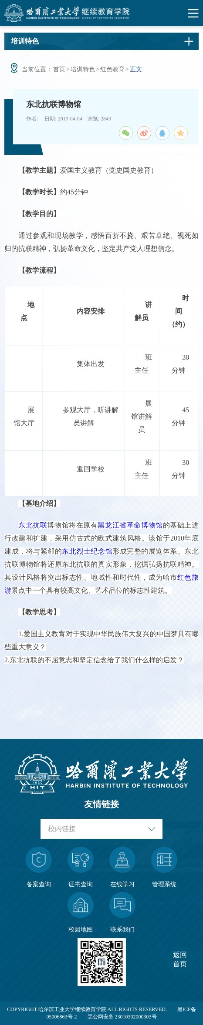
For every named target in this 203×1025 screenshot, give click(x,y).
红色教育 (112, 69)
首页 (59, 69)
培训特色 (83, 69)
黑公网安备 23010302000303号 (122, 1017)
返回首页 (180, 959)
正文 (136, 69)
